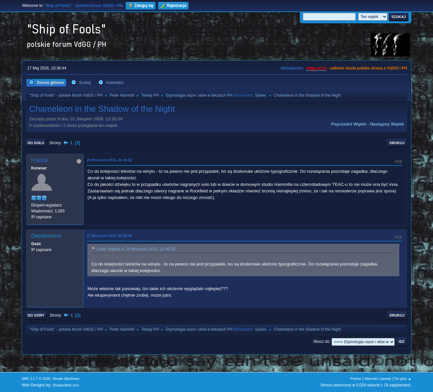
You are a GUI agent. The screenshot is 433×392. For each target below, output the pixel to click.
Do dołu (35, 143)
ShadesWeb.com (65, 385)
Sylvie (260, 95)
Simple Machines (65, 379)
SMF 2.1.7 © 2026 (36, 379)
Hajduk (39, 160)
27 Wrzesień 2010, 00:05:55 (109, 236)
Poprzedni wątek (348, 124)
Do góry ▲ (402, 379)
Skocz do (321, 341)
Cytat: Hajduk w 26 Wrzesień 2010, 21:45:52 (135, 249)
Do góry (36, 315)
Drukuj (397, 143)
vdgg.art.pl (316, 68)
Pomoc (356, 379)
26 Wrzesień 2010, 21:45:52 (109, 160)
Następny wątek (387, 124)
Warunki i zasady (378, 379)
